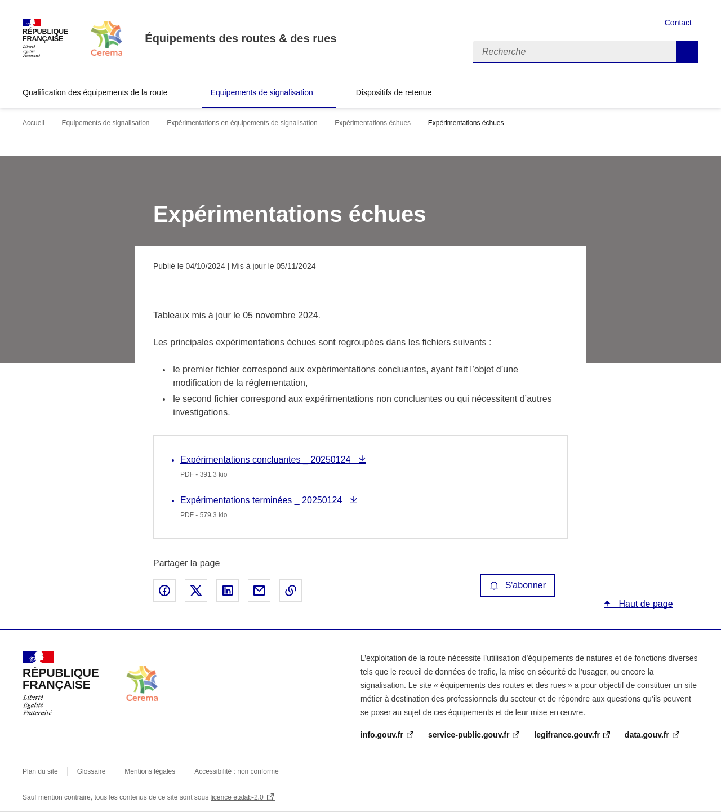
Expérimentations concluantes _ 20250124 (266, 459)
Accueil (33, 123)
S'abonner (517, 585)
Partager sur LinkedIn (227, 590)
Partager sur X (196, 590)
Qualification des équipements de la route (95, 92)
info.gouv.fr (381, 734)
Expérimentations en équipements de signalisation (242, 123)
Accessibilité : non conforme (236, 771)
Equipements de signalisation (262, 92)
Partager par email (259, 590)
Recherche (687, 52)
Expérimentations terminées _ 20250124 (262, 500)
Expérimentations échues (373, 123)
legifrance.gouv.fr (566, 734)
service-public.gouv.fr (468, 734)
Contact (678, 22)
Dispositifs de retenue (394, 92)
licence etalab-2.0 (237, 797)
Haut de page (644, 604)
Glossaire (91, 771)
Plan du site (40, 771)
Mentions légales (149, 771)
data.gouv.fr (647, 734)
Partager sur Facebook (164, 590)
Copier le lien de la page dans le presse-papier (290, 590)
